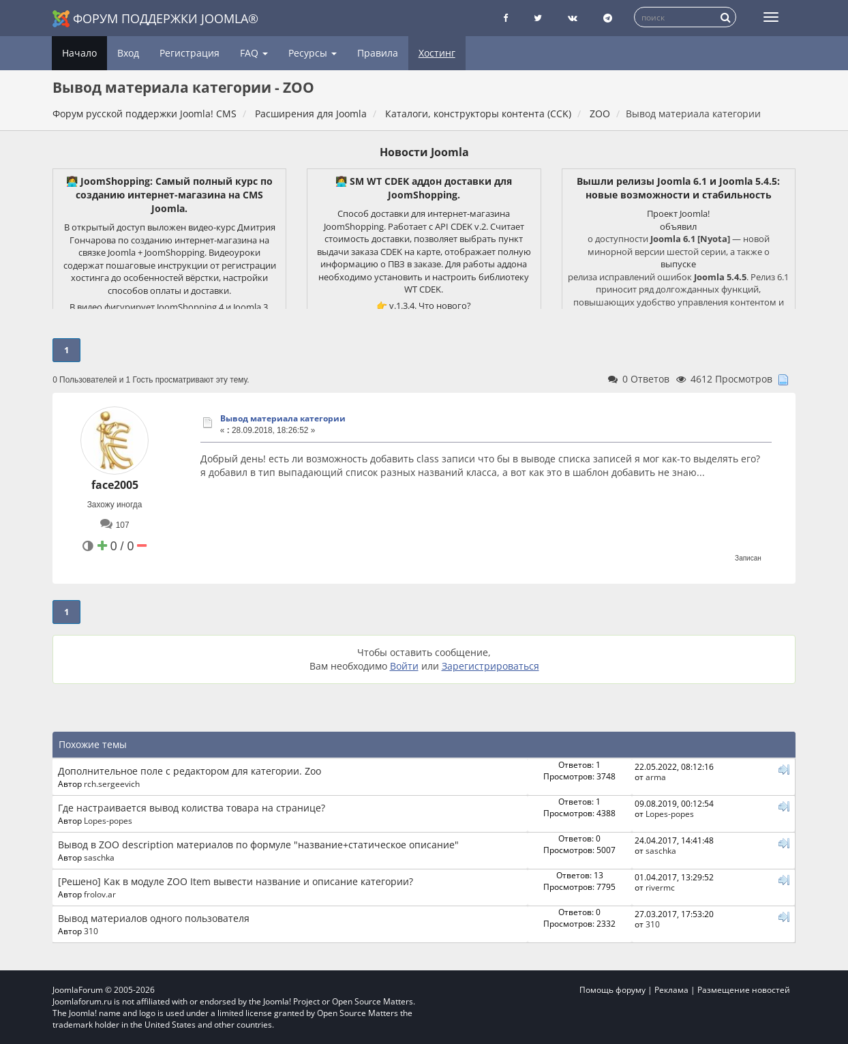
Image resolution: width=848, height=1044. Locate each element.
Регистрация (189, 52)
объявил (678, 226)
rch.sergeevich (112, 783)
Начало (79, 52)
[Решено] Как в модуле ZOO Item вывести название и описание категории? (235, 881)
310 (91, 930)
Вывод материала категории (283, 418)
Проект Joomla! (678, 213)
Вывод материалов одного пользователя (153, 918)
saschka (99, 857)
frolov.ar (100, 894)
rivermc (660, 887)
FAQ (254, 52)
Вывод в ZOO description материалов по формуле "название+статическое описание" (258, 844)
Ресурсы (312, 52)
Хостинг (437, 52)
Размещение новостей (743, 990)
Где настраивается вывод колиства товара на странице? (191, 807)
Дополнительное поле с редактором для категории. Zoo (189, 770)
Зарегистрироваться (490, 665)
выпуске (678, 264)
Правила (377, 52)
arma (656, 776)
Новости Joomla (424, 152)
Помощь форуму (612, 990)
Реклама (671, 990)
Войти (404, 665)
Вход (128, 52)
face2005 (114, 484)
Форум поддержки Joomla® (155, 18)
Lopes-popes (108, 820)
